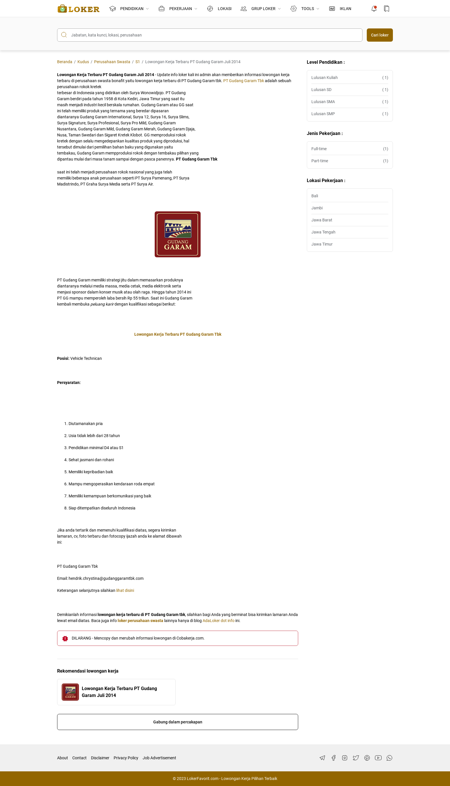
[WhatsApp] (389, 757)
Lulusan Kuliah (349, 78)
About (62, 758)
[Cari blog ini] (209, 35)
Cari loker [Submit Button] (380, 35)
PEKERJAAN (178, 8)
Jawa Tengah (323, 232)
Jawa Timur (322, 244)
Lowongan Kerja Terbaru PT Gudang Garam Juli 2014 (119, 692)
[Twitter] (355, 757)
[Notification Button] (374, 8)
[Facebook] (333, 757)
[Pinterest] (367, 757)
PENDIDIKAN (129, 8)
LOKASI (219, 8)
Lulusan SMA (349, 102)
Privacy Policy (126, 758)
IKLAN (340, 8)
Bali (314, 196)
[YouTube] (378, 757)
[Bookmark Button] (386, 8)
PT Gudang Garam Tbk (243, 80)
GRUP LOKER (261, 8)
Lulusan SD (349, 90)
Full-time (349, 149)
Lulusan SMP (349, 114)
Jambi (317, 208)
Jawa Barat (321, 220)
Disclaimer (100, 758)
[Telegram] (322, 757)
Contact (79, 758)
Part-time (349, 161)
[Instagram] (344, 757)
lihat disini (125, 590)
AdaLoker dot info (218, 620)
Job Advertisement (159, 758)
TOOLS (304, 8)
